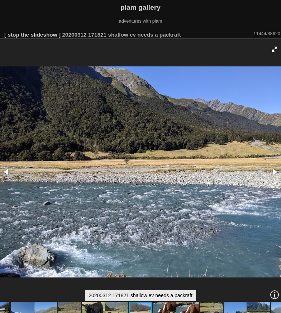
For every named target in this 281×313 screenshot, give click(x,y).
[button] (274, 49)
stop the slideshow (32, 35)
